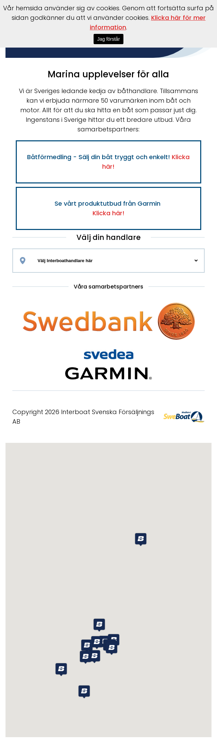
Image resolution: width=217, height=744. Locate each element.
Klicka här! (108, 213)
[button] (61, 669)
